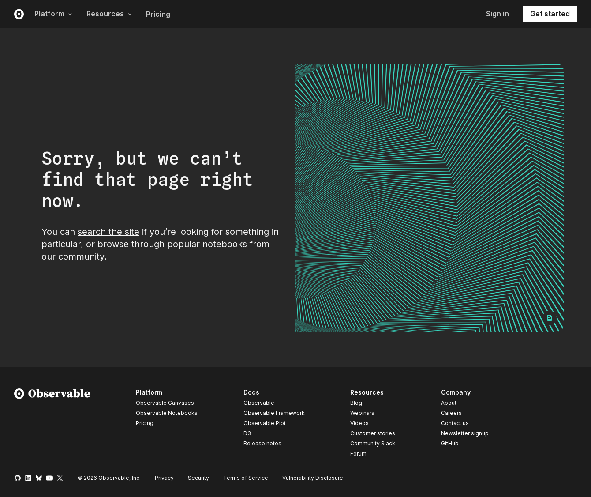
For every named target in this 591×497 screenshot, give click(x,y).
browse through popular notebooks (172, 244)
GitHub (450, 443)
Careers (451, 413)
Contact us (455, 423)
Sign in (497, 13)
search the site (108, 231)
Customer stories (372, 433)
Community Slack (372, 443)
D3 (247, 433)
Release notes (262, 443)
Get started (550, 13)
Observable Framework (274, 413)
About (448, 402)
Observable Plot (264, 423)
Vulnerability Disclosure (312, 477)
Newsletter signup (465, 433)
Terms (245, 477)
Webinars (362, 413)
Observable (258, 402)
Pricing (158, 14)
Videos (359, 423)
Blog (356, 402)
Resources (109, 13)
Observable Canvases (165, 402)
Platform (53, 13)
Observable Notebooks (167, 413)
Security (198, 477)
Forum (358, 453)
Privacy (164, 477)
